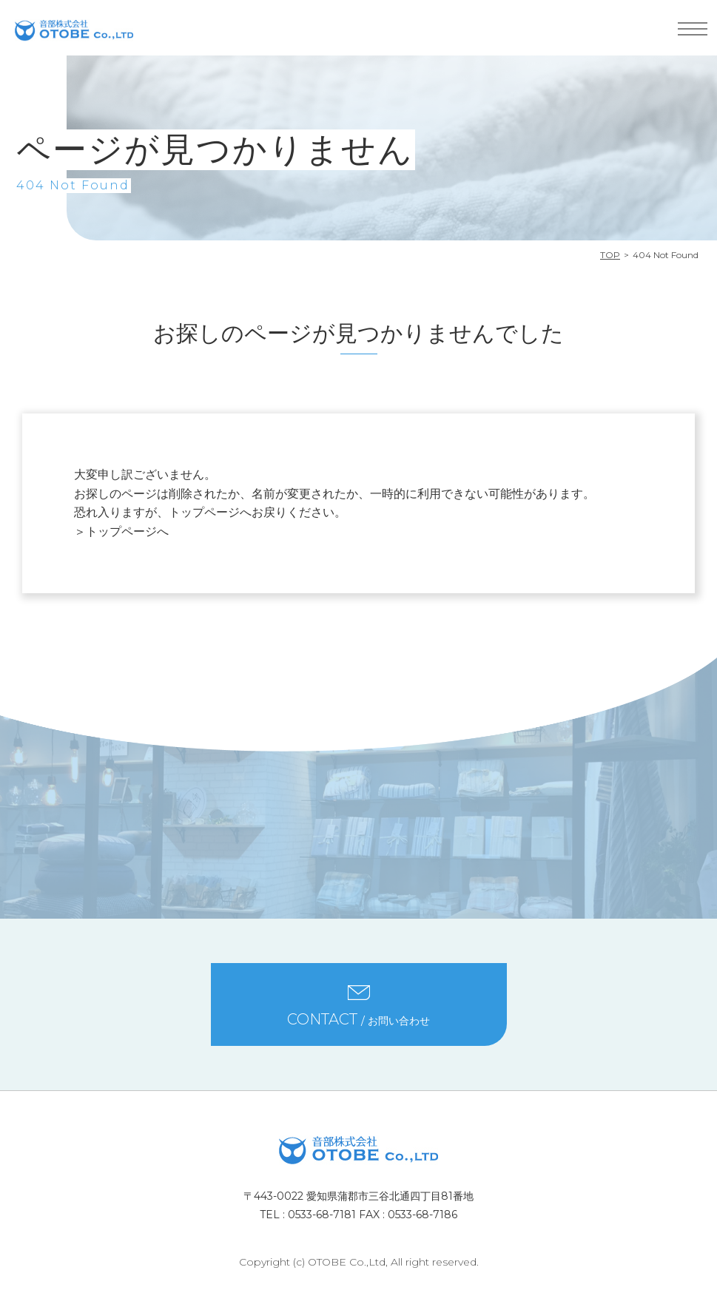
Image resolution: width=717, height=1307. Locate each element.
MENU (692, 28)
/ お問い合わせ (358, 1019)
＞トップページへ (121, 531)
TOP (610, 254)
